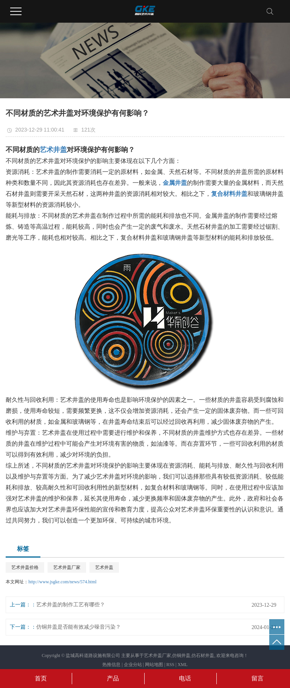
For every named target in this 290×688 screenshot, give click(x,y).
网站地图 (154, 664)
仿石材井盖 (202, 655)
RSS (170, 664)
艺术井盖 (104, 567)
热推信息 (111, 664)
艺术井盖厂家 (66, 567)
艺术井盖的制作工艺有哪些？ (70, 604)
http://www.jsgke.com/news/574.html (62, 581)
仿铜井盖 (181, 655)
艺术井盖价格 (25, 567)
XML (182, 664)
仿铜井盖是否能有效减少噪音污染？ (78, 627)
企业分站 (133, 664)
